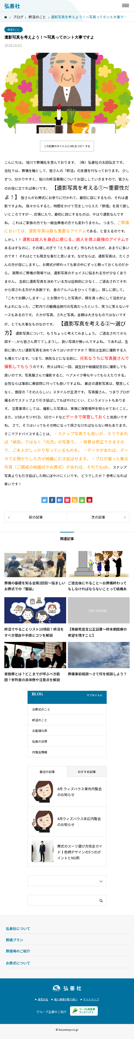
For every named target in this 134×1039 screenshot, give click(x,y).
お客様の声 (39, 730)
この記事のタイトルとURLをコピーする (67, 146)
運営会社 (43, 999)
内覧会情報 (39, 752)
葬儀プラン (14, 939)
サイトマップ (91, 999)
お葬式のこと (41, 709)
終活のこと (14, 29)
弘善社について (18, 928)
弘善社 (12, 6)
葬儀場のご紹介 (18, 951)
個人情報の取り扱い (65, 999)
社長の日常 (39, 741)
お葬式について (18, 963)
